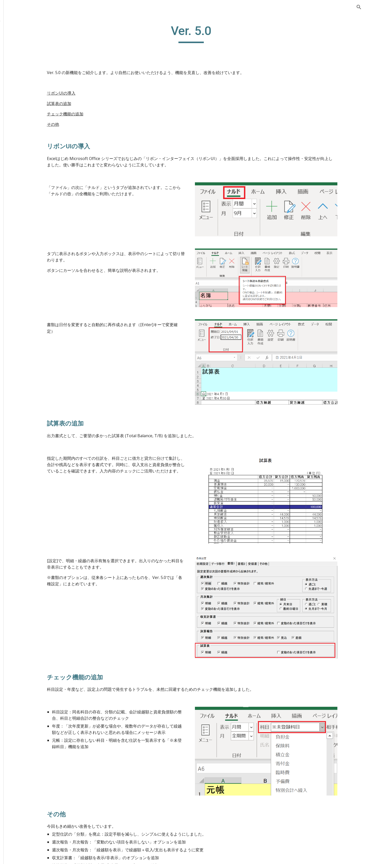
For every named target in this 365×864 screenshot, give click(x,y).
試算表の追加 (93, 103)
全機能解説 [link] (20, 58)
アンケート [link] (25, 142)
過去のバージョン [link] (31, 100)
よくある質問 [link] (22, 69)
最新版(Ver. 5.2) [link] (29, 90)
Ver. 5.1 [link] (27, 111)
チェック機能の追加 (99, 114)
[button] (359, 7)
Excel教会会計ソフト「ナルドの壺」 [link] (35, 24)
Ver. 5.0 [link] (27, 121)
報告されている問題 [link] (33, 79)
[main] (214, 33)
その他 (87, 124)
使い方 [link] (16, 48)
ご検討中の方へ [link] (24, 38)
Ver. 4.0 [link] (27, 132)
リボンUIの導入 (95, 93)
